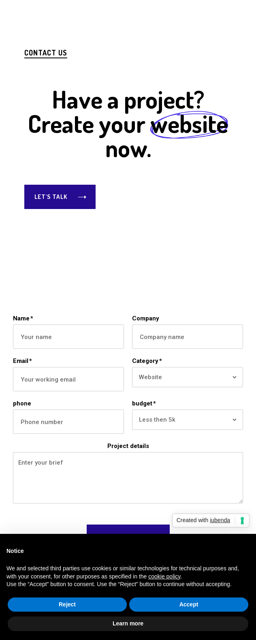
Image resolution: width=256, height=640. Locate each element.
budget (144, 403)
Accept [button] (188, 604)
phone (22, 403)
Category (147, 361)
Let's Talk (50, 197)
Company (145, 318)
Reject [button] (67, 604)
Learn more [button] (128, 623)
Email (22, 361)
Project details (128, 446)
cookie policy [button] (164, 576)
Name (23, 318)
